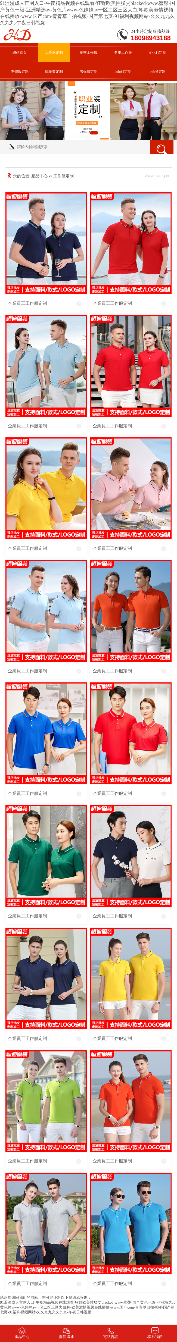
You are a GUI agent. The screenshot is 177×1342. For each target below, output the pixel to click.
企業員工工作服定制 (27, 303)
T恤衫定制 (157, 72)
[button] (80, 132)
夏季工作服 (88, 53)
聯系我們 (20, 91)
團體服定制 (20, 72)
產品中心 (39, 176)
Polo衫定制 (123, 72)
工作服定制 (54, 53)
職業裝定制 (54, 72)
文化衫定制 (157, 53)
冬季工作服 (123, 53)
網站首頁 (20, 53)
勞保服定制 (88, 72)
